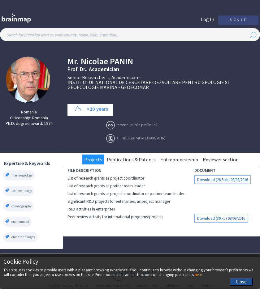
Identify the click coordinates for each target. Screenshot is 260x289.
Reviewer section (221, 159)
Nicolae (94, 61)
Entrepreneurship (179, 159)
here (198, 274)
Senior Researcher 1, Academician (102, 77)
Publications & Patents (131, 159)
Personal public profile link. (137, 124)
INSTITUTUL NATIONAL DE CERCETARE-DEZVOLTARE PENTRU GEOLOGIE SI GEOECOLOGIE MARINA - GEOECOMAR (148, 85)
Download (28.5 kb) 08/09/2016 (222, 179)
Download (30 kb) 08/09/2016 (221, 218)
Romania (29, 112)
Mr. (73, 61)
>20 (91, 109)
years (102, 109)
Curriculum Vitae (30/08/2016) (141, 137)
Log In (207, 19)
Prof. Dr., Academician (93, 69)
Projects (93, 159)
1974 (48, 123)
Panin (121, 61)
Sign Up (238, 20)
